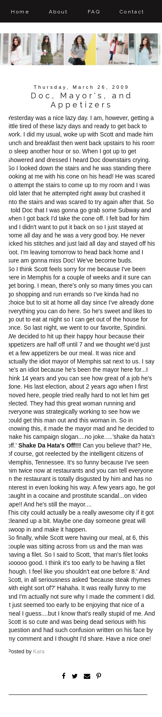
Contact (132, 12)
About (58, 12)
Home (20, 12)
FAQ (94, 12)
